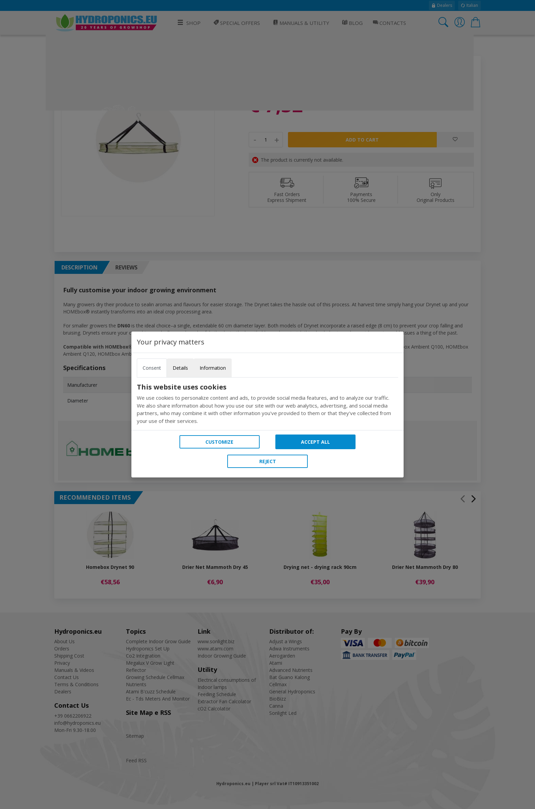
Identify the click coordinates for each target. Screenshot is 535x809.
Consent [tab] (152, 368)
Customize (219, 442)
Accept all (315, 442)
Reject (267, 461)
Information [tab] (213, 368)
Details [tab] (180, 368)
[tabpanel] (267, 404)
